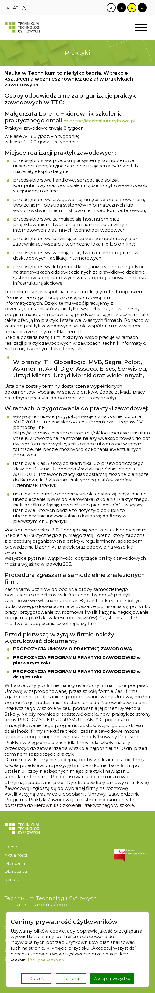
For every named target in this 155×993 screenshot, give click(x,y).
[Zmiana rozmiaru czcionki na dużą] (15, 7)
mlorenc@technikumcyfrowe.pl (99, 121)
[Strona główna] (23, 27)
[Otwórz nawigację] (141, 27)
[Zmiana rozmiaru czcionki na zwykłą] (8, 8)
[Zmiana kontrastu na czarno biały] (121, 7)
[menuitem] (23, 847)
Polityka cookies (46, 959)
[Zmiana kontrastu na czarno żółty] (142, 7)
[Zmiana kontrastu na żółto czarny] (131, 7)
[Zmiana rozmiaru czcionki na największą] (26, 8)
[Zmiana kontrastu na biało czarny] (111, 7)
